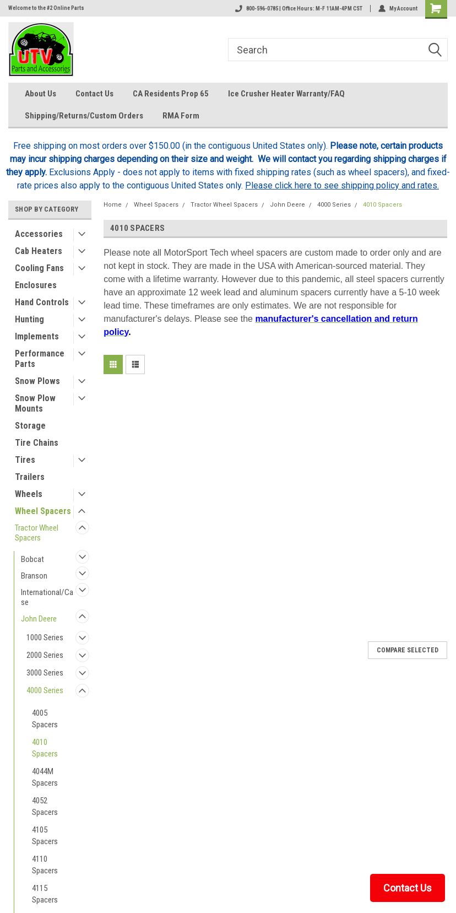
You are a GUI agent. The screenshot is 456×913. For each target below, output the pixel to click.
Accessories (39, 234)
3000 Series (44, 673)
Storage (30, 425)
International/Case (47, 597)
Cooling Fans (39, 268)
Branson (34, 576)
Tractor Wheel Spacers (36, 533)
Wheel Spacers (43, 511)
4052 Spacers (45, 806)
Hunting (29, 319)
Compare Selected (407, 650)
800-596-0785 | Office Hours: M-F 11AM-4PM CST (298, 8)
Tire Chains (36, 442)
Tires (25, 460)
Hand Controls (42, 302)
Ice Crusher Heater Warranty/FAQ (286, 94)
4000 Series (44, 690)
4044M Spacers (45, 777)
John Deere (39, 619)
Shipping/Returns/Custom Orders (84, 116)
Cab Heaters (38, 251)
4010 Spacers (45, 748)
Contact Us (94, 94)
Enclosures (36, 285)
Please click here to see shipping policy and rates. (342, 185)
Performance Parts (39, 358)
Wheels (28, 494)
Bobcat (32, 559)
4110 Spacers (45, 865)
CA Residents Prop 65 (171, 94)
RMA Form (180, 116)
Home (113, 204)
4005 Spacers (45, 719)
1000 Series (44, 637)
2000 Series (44, 655)
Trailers (30, 477)
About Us (40, 94)
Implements (37, 336)
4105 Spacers (45, 835)
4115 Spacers (45, 894)
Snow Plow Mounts (35, 403)
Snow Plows (37, 381)
